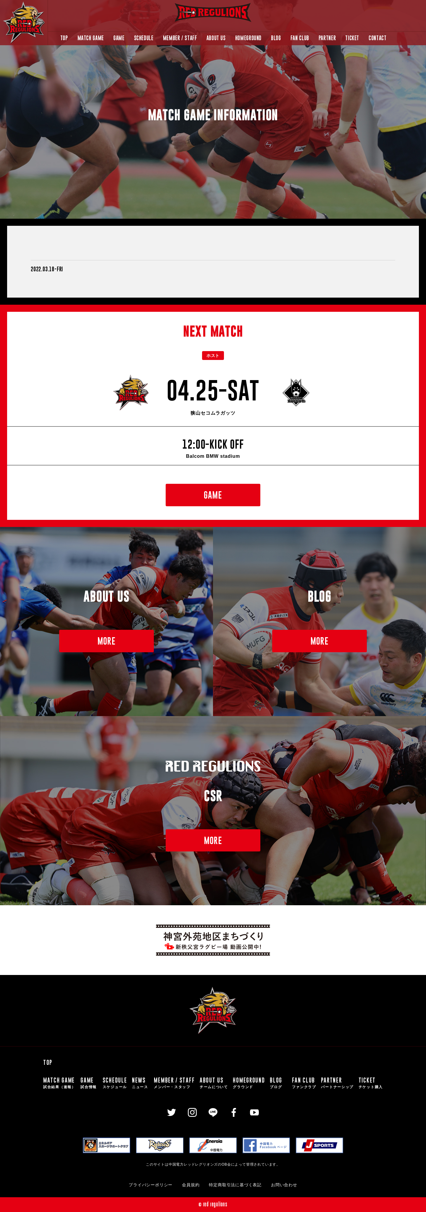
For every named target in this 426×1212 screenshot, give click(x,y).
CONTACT (377, 38)
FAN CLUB (300, 38)
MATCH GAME (91, 38)
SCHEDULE (144, 38)
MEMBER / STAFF (180, 38)
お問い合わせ (284, 1185)
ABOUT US (216, 38)
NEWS (140, 1083)
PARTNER (327, 38)
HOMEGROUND (248, 38)
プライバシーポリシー (150, 1185)
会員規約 (190, 1185)
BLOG (276, 38)
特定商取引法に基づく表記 (235, 1185)
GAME (119, 38)
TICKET (352, 38)
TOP (64, 38)
